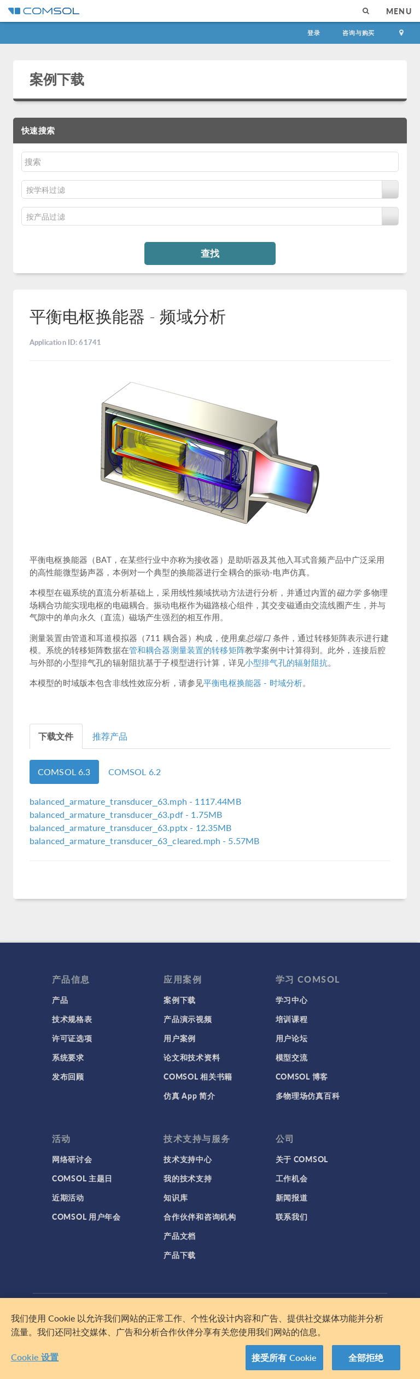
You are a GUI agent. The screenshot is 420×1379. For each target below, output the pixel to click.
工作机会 (292, 1178)
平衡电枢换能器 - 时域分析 (252, 682)
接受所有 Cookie (284, 1357)
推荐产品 (110, 736)
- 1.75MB (126, 814)
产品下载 (180, 1254)
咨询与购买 (358, 32)
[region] (210, 1338)
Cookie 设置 (35, 1357)
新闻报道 (292, 1197)
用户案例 (180, 1037)
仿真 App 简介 (189, 1095)
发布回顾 (68, 1076)
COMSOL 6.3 (64, 771)
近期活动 (68, 1197)
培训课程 (292, 1018)
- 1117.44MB (135, 801)
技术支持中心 (188, 1158)
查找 (210, 252)
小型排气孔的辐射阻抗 (286, 662)
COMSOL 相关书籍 (198, 1076)
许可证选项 (72, 1037)
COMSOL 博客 (302, 1076)
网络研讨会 (72, 1158)
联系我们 (292, 1216)
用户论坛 (292, 1037)
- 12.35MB (131, 827)
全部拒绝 (366, 1357)
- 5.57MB (144, 840)
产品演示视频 (188, 1018)
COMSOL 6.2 (134, 771)
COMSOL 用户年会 (86, 1216)
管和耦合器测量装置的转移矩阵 (187, 649)
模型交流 (292, 1057)
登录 (313, 32)
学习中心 (292, 999)
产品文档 (180, 1235)
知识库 (176, 1197)
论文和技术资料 (192, 1057)
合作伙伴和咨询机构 (200, 1216)
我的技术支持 (188, 1178)
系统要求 (68, 1057)
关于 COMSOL (302, 1158)
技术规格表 (72, 1018)
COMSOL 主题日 (82, 1178)
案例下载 (57, 78)
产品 (60, 999)
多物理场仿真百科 (308, 1095)
